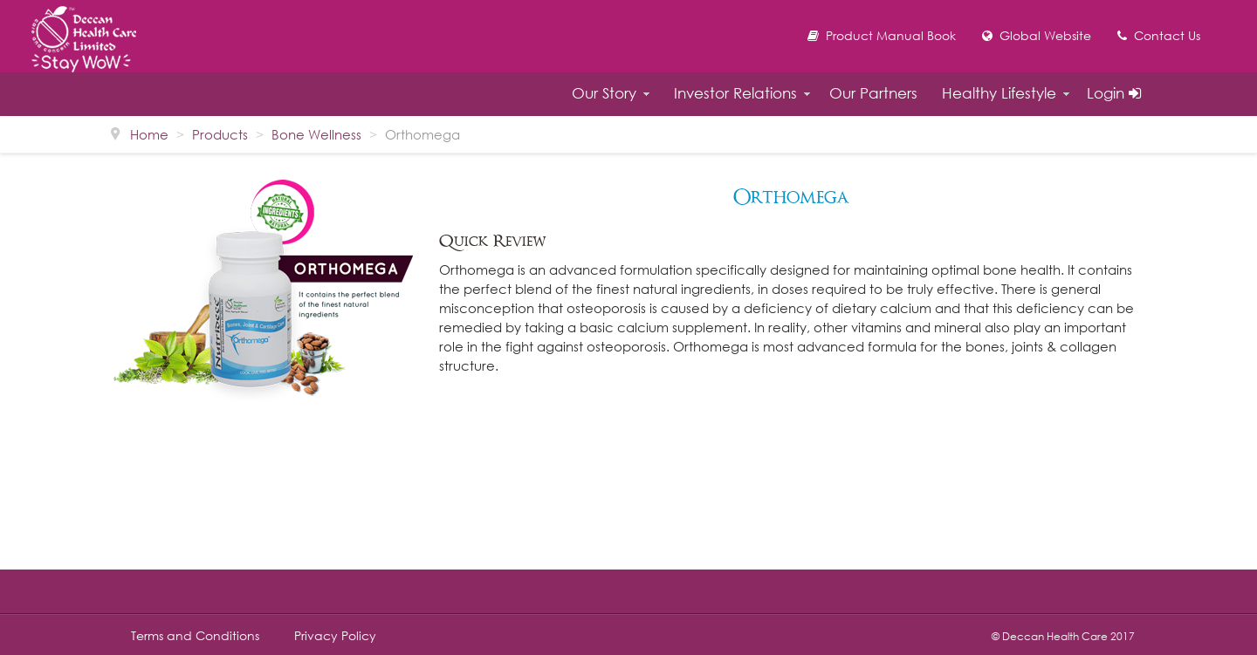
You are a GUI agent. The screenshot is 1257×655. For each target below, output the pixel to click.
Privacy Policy (335, 636)
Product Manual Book (881, 35)
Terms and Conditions (195, 636)
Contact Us (1158, 35)
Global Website (1036, 35)
